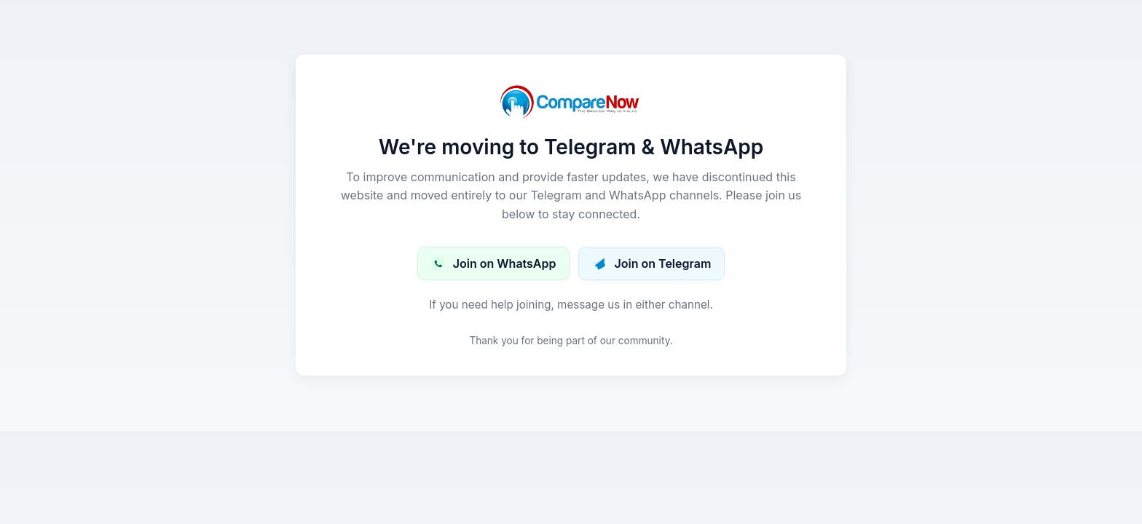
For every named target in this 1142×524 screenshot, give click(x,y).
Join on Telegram (651, 263)
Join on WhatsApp (493, 263)
